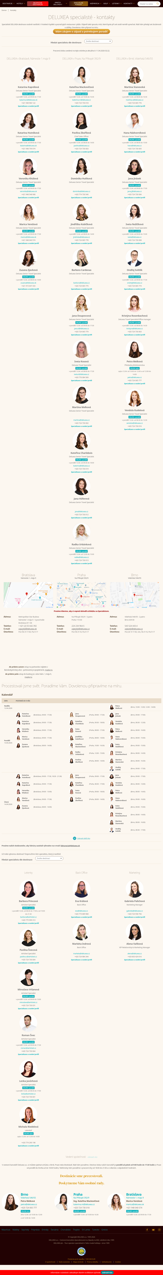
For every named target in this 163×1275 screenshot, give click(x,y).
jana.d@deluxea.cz (81, 334)
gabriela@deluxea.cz (134, 916)
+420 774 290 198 (28, 1148)
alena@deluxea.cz (134, 959)
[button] (98, 47)
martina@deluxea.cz (81, 426)
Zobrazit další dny (83, 844)
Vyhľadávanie (107, 1268)
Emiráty (45, 1235)
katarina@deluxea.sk (28, 151)
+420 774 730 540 (81, 200)
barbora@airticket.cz (28, 923)
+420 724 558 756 (134, 920)
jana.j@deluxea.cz (135, 197)
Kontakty (129, 9)
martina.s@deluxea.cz (134, 106)
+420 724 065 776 (134, 109)
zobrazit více (92, 1163)
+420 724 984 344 (81, 962)
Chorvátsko (66, 1235)
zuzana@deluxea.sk (28, 288)
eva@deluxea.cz (81, 916)
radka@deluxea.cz (81, 563)
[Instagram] (158, 3)
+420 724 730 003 (81, 154)
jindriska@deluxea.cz (81, 243)
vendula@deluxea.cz (134, 429)
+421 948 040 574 (28, 246)
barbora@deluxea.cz (81, 288)
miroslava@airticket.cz (28, 1008)
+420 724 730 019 (81, 474)
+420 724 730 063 (134, 337)
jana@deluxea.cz (81, 517)
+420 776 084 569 (81, 383)
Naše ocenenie (64, 1268)
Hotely (21, 9)
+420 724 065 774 (134, 292)
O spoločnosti (50, 1268)
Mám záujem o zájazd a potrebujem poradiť (81, 37)
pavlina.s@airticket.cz (28, 962)
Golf (106, 9)
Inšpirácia (95, 9)
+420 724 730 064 (28, 1057)
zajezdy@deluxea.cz (81, 634)
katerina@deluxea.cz (81, 471)
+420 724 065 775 (81, 292)
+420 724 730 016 (134, 432)
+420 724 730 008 (134, 246)
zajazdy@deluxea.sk (27, 634)
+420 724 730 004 (28, 965)
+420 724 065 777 (134, 386)
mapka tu (48, 676)
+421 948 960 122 (28, 109)
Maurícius (6, 1235)
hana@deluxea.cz (134, 151)
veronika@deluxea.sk (28, 197)
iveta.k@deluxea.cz (81, 380)
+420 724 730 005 (134, 154)
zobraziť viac (107, 1272)
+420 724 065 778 (81, 246)
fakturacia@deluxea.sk (70, 851)
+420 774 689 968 (81, 920)
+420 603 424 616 (134, 962)
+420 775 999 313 (28, 926)
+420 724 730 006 (134, 200)
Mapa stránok (78, 1268)
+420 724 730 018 (81, 109)
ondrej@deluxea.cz (134, 288)
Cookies (118, 1268)
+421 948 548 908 (28, 200)
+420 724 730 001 (28, 1103)
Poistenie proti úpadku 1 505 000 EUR (81, 1265)
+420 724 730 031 (28, 1011)
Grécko (104, 1235)
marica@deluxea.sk (28, 243)
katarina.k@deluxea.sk (28, 106)
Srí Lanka (86, 1235)
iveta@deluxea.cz (134, 243)
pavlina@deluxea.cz (81, 151)
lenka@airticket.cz (28, 1099)
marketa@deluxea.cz (81, 959)
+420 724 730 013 (81, 566)
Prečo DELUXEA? (60, 9)
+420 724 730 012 (81, 520)
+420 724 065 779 (81, 337)
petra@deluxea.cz (135, 383)
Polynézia (35, 1235)
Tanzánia (54, 1235)
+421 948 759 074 (28, 154)
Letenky (117, 9)
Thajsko (76, 1235)
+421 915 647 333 (28, 292)
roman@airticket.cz (28, 1054)
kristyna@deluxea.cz (134, 334)
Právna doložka (92, 1268)
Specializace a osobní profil (28, 112)
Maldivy (15, 1235)
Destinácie (9, 9)
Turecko (95, 1235)
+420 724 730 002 (81, 429)
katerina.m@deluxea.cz (81, 106)
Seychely (25, 1235)
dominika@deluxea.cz (81, 197)
